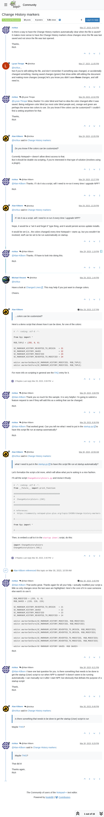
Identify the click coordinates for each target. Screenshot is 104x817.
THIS (21, 727)
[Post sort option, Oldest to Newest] (81, 20)
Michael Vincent (19, 278)
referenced (31, 570)
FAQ (56, 373)
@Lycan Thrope (27, 97)
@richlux (30, 64)
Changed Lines (34, 287)
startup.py (89, 426)
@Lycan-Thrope (19, 101)
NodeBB (50, 797)
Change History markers (39, 140)
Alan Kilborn (17, 136)
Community (29, 4)
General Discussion (11, 20)
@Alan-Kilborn (19, 183)
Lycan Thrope (18, 64)
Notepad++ (61, 792)
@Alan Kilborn (26, 179)
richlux (15, 28)
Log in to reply (92, 20)
